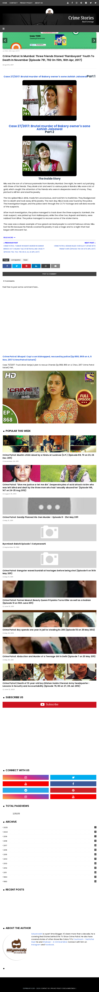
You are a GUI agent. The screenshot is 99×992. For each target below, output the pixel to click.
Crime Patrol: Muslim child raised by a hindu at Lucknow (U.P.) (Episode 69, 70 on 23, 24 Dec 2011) (48, 456)
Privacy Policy (26, 3)
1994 (49, 877)
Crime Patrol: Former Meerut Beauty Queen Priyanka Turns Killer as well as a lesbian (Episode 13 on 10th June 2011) (47, 601)
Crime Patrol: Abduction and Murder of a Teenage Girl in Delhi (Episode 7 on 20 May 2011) (49, 656)
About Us (39, 3)
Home (5, 3)
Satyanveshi (36, 934)
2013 (49, 863)
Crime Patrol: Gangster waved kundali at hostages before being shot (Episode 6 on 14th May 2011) (49, 572)
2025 (49, 827)
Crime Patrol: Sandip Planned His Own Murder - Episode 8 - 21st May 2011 (40, 517)
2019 (49, 836)
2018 (49, 841)
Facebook (49, 944)
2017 (49, 845)
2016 (49, 850)
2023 (49, 832)
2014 (49, 859)
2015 (49, 854)
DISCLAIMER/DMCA (69, 988)
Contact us (45, 988)
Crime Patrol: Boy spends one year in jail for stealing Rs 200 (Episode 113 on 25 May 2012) (49, 629)
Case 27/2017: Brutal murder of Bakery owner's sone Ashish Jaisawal (45, 76)
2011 (49, 872)
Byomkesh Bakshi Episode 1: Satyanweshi (24, 543)
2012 (49, 868)
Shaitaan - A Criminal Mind (55, 942)
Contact (14, 3)
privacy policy (56, 988)
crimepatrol (15, 260)
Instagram (36, 944)
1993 (49, 881)
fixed (11, 49)
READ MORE (8, 237)
